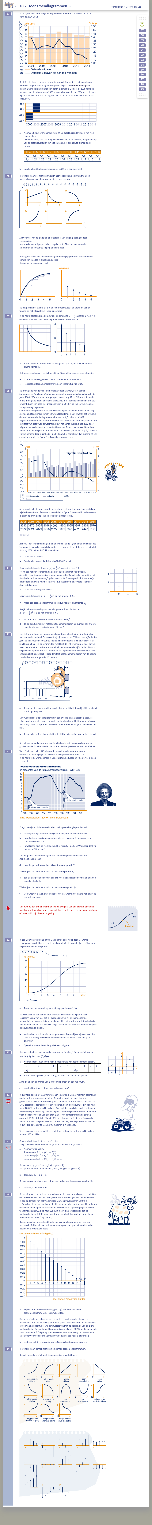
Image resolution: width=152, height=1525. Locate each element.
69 (142, 40)
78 (142, 84)
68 (142, 35)
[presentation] (47, 308)
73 (142, 59)
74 (142, 64)
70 (142, 45)
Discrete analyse (133, 6)
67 (142, 30)
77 (142, 79)
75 (142, 69)
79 (142, 89)
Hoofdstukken (117, 6)
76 (142, 74)
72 (142, 54)
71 (142, 50)
